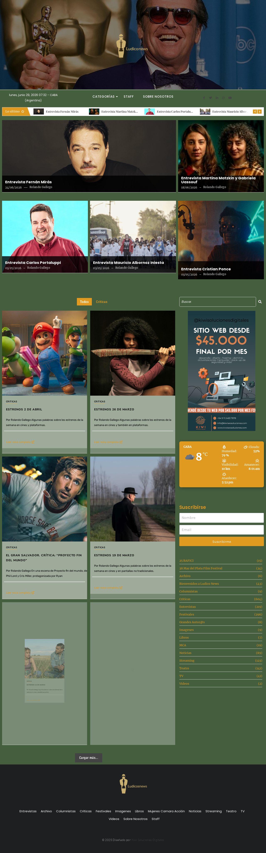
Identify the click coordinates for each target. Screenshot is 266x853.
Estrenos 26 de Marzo (121, 398)
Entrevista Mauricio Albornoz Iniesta (236, 111)
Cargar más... (88, 758)
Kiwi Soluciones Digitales (148, 840)
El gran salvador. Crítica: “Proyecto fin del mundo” (44, 530)
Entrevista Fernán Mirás (62, 111)
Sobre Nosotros (158, 96)
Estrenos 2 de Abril (24, 409)
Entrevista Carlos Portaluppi (176, 111)
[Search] (217, 302)
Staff (129, 96)
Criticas (11, 401)
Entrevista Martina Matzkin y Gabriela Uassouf (132, 111)
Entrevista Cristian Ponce (206, 269)
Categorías (104, 96)
